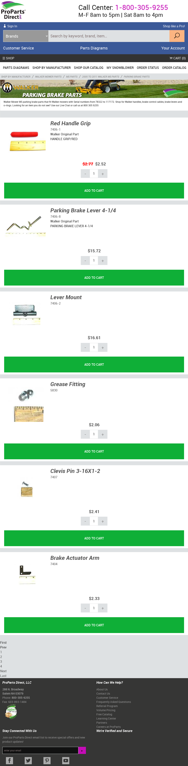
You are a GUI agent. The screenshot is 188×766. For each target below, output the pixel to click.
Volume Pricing (105, 710)
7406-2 (55, 303)
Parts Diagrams (94, 48)
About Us (102, 689)
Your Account (173, 48)
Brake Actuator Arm (74, 557)
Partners (101, 722)
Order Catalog (174, 67)
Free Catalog (104, 714)
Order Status (148, 67)
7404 (53, 564)
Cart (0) (177, 58)
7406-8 (55, 216)
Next (3, 671)
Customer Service (18, 48)
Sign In (12, 26)
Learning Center (106, 718)
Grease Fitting (67, 384)
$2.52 (100, 164)
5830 (53, 390)
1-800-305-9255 (141, 7)
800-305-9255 (21, 698)
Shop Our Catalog (88, 67)
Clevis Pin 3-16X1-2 (75, 471)
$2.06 (94, 424)
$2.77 (88, 164)
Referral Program (107, 706)
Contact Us (103, 693)
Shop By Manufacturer (51, 67)
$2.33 (94, 598)
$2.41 (94, 511)
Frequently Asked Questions (113, 702)
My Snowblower (120, 67)
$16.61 (94, 337)
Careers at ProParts (108, 727)
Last (3, 676)
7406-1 (55, 129)
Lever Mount (66, 297)
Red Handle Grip (70, 123)
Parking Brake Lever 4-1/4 (83, 210)
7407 (53, 477)
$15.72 (94, 250)
